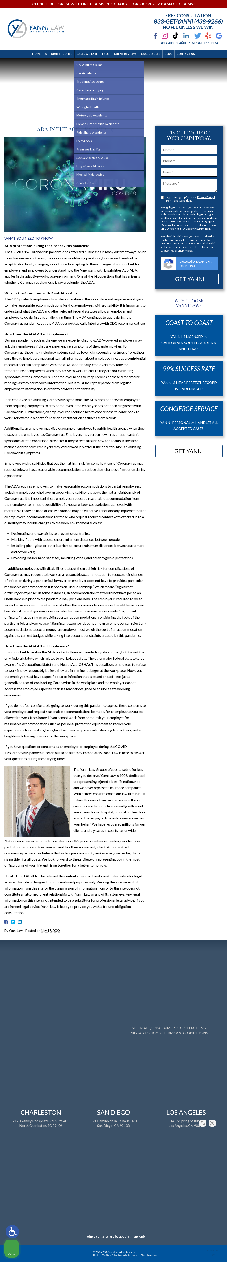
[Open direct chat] (202, 1118)
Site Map (211, 1028)
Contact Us (186, 53)
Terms (191, 266)
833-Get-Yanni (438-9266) (188, 21)
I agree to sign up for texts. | (190, 198)
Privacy (183, 266)
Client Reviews (125, 53)
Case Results (150, 53)
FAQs (105, 53)
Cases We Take (87, 53)
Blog (168, 53)
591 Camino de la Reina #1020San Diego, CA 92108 (113, 1186)
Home (36, 53)
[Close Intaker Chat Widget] (212, 1118)
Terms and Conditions (179, 200)
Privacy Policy (205, 197)
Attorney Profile (58, 53)
